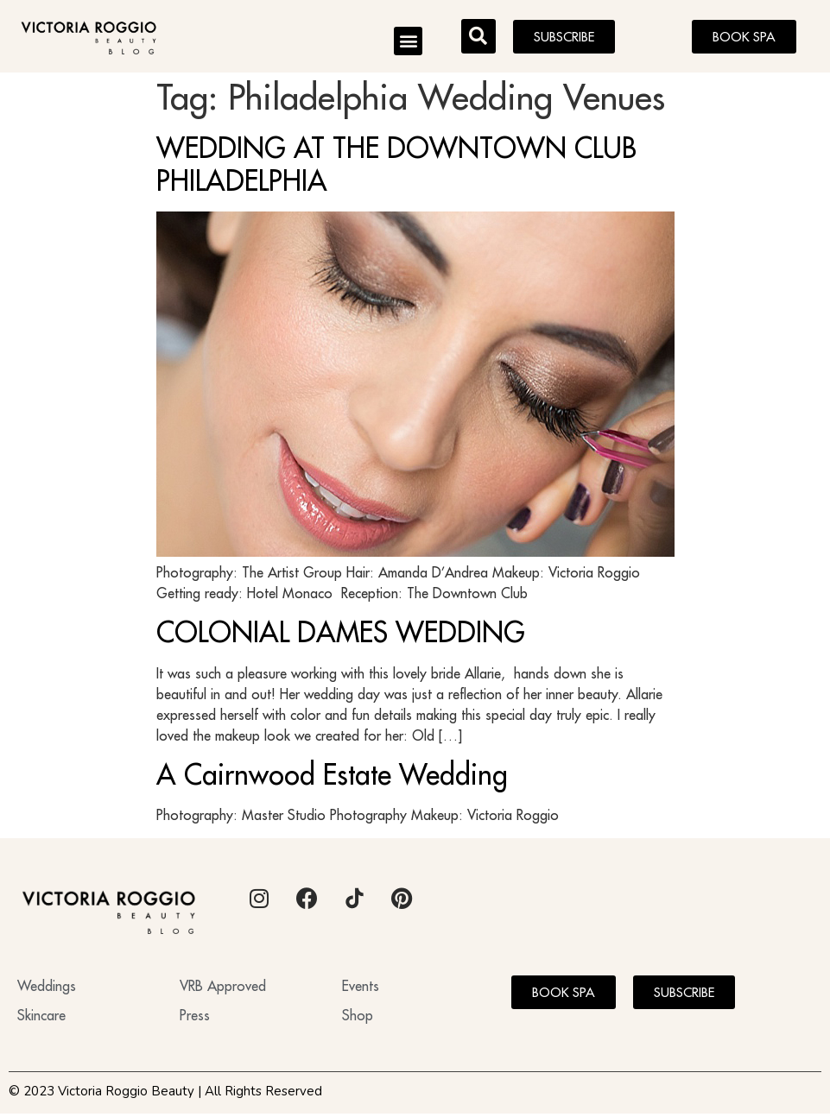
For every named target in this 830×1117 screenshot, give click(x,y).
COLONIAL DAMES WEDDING (340, 635)
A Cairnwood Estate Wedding (332, 778)
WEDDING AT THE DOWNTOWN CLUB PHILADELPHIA (396, 167)
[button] (408, 41)
